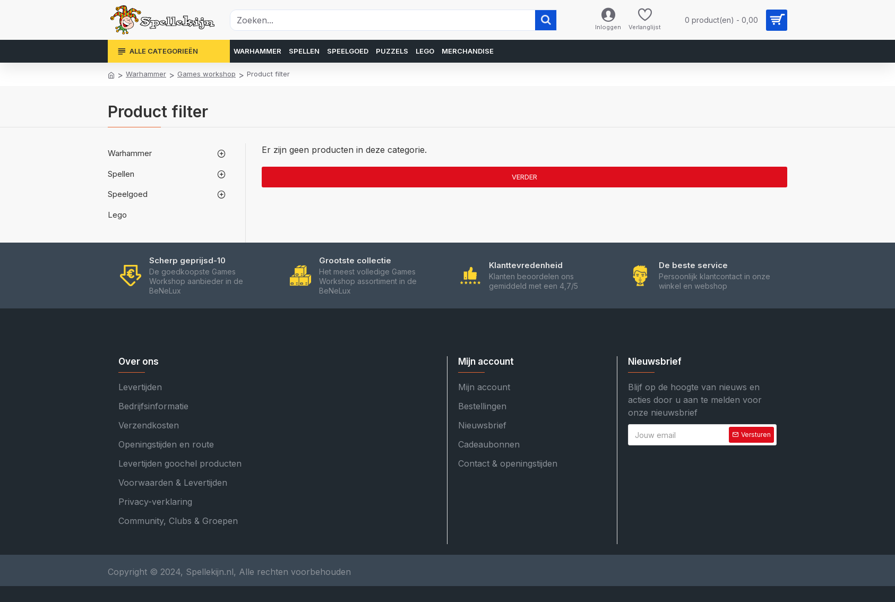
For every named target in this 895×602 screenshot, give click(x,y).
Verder (524, 177)
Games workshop (206, 74)
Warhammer (146, 74)
